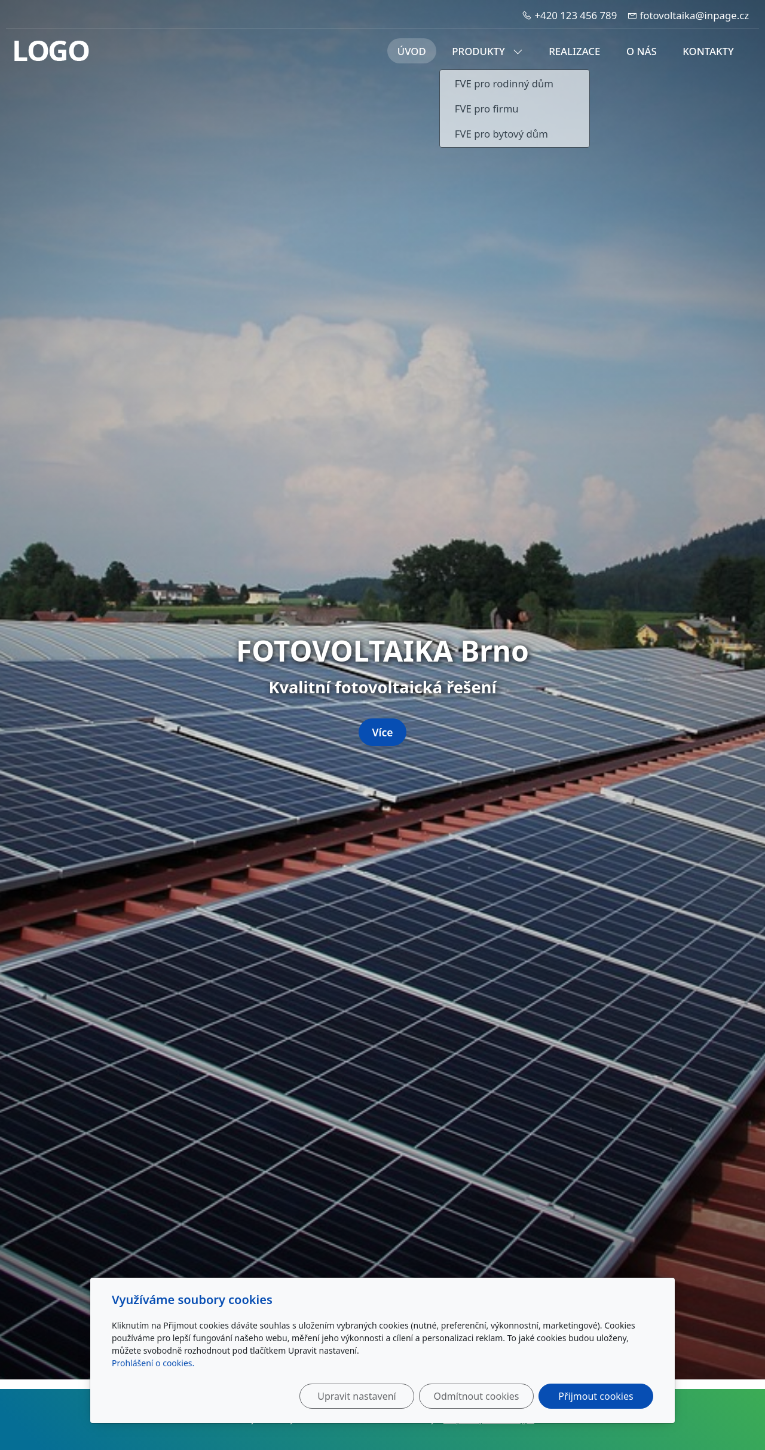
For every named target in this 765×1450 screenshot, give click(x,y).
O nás (641, 51)
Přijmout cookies (595, 1396)
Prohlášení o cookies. (153, 1363)
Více (382, 732)
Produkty (487, 51)
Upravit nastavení (356, 1396)
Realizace (574, 51)
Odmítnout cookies (476, 1396)
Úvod (411, 51)
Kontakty (708, 51)
